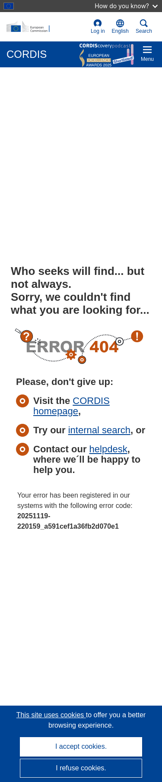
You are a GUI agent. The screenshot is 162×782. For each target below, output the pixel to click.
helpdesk (108, 449)
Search (144, 26)
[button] (120, 27)
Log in (98, 26)
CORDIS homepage (71, 405)
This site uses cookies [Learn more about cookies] (51, 715)
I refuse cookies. (81, 768)
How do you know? (126, 5)
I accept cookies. (81, 746)
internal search (99, 430)
